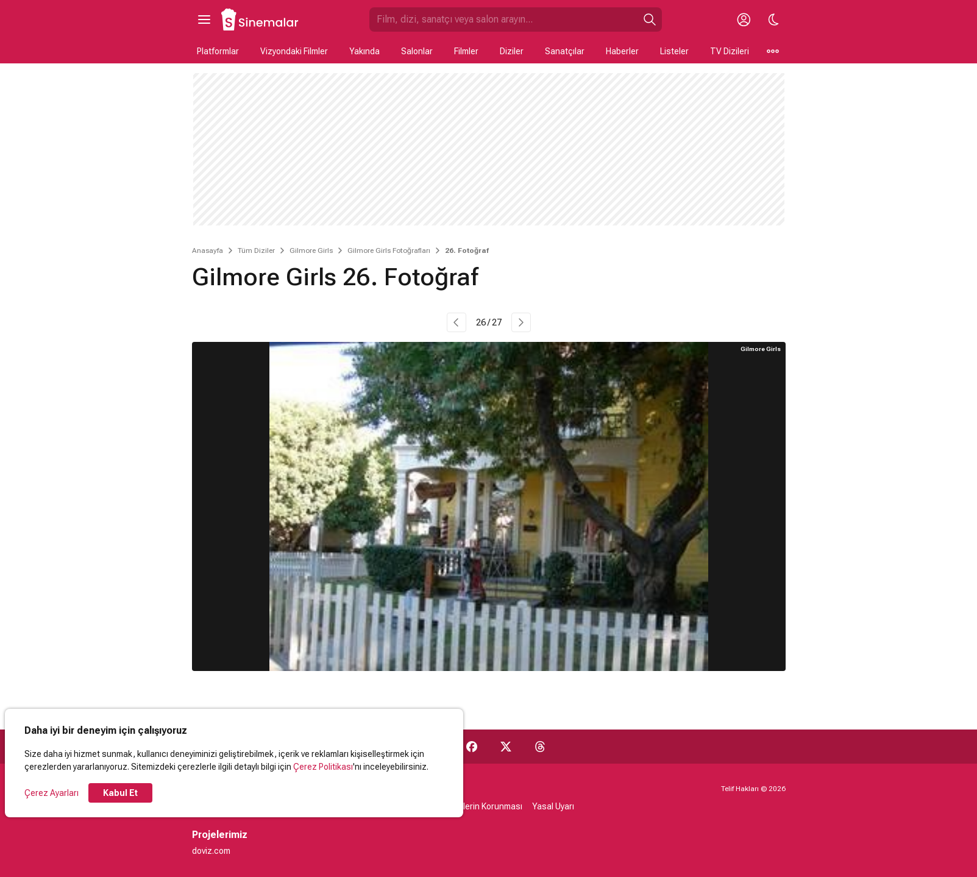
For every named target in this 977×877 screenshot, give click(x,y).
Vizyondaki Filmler (294, 51)
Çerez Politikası (323, 767)
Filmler (466, 51)
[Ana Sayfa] (260, 19)
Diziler (512, 51)
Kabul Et (120, 793)
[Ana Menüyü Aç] (204, 19)
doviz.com (211, 851)
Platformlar (218, 51)
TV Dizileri (729, 51)
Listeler (674, 51)
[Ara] (650, 19)
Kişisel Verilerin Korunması (472, 806)
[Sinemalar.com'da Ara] (503, 19)
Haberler (622, 51)
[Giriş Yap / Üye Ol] (744, 19)
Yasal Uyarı (553, 806)
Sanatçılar (564, 51)
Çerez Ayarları (51, 793)
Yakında (364, 51)
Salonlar (417, 51)
